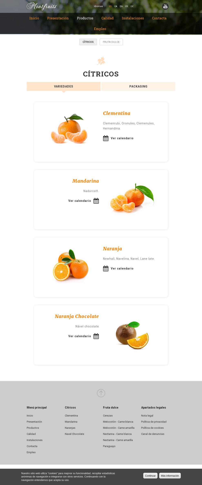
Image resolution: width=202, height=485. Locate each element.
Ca (115, 6)
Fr (126, 6)
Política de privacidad (153, 421)
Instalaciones (133, 18)
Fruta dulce (111, 41)
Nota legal (147, 415)
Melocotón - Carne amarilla (118, 427)
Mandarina (71, 421)
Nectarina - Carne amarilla (118, 440)
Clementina (71, 415)
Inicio (34, 18)
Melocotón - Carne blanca (118, 421)
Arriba (101, 393)
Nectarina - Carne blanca (117, 433)
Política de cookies (152, 427)
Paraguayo (109, 446)
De (132, 6)
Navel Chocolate (74, 433)
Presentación (58, 18)
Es (110, 6)
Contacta (159, 18)
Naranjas (70, 427)
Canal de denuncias (152, 433)
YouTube (165, 6)
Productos (85, 18)
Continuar (150, 475)
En (121, 6)
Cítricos (88, 41)
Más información (170, 475)
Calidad (107, 18)
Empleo (100, 29)
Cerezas (108, 415)
